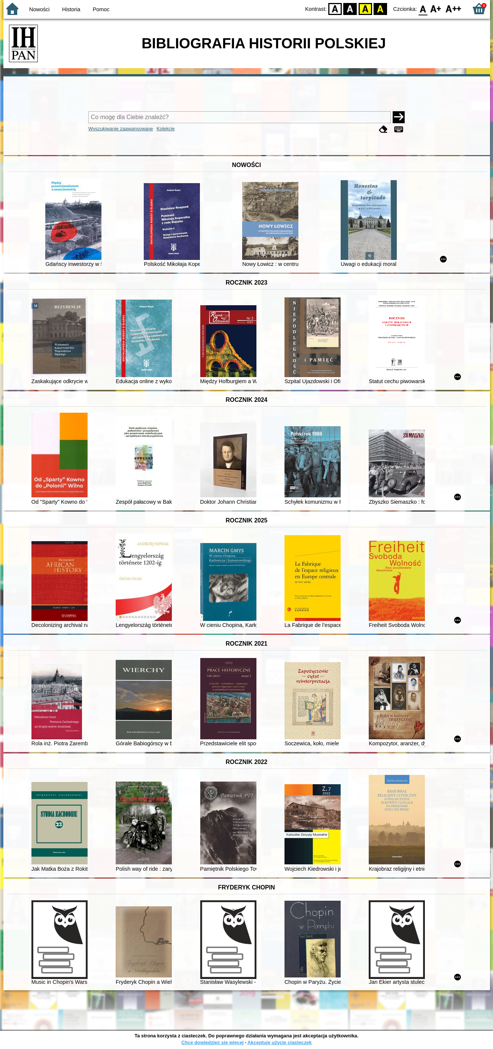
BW (350, 8)
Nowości (39, 9)
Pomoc (101, 9)
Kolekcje (165, 128)
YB (365, 8)
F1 (435, 8)
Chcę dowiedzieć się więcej (212, 1042)
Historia (71, 9)
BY (380, 8)
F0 (423, 8)
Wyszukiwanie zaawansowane (120, 128)
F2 (453, 8)
